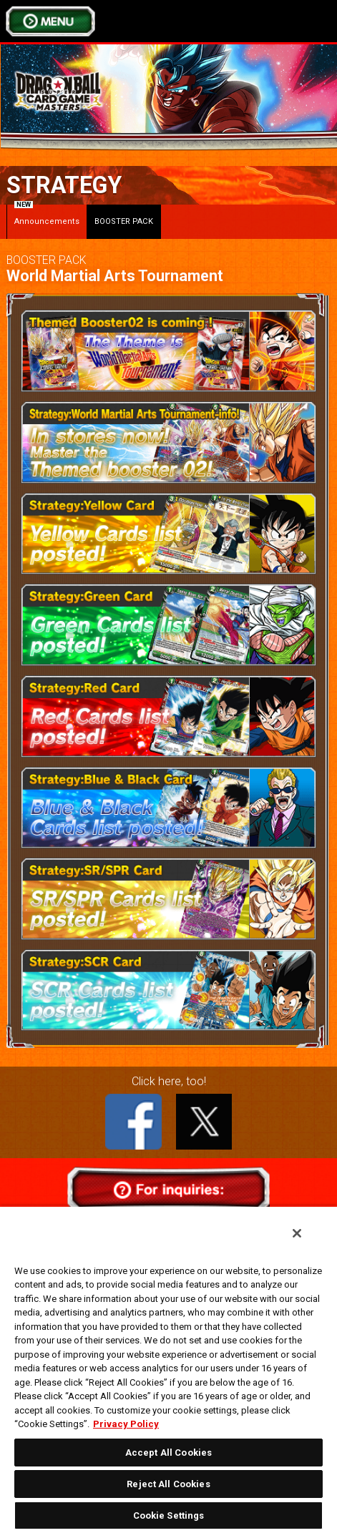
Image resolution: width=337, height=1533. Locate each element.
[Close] (297, 1233)
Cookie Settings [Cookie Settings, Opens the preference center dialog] (169, 1515)
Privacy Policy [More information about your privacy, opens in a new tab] (126, 1424)
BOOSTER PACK (123, 221)
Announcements (46, 215)
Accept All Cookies (168, 1452)
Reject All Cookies (168, 1484)
